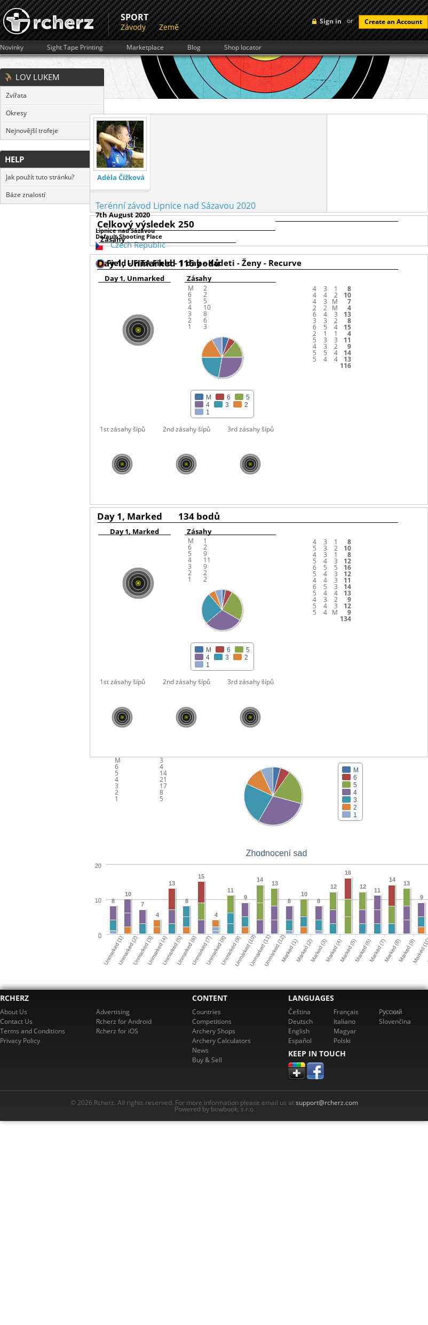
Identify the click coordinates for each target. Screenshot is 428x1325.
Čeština (299, 1011)
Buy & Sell (207, 1059)
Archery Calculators (221, 1040)
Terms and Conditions (32, 1031)
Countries (206, 1011)
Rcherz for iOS (117, 1031)
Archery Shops (213, 1031)
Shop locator (242, 47)
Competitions (212, 1021)
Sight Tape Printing (75, 47)
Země (169, 27)
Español (300, 1040)
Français (346, 1011)
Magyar (345, 1031)
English (299, 1031)
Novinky (11, 47)
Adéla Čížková (121, 177)
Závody (133, 27)
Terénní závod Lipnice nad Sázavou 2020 (176, 205)
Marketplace (145, 47)
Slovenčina (395, 1021)
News (200, 1050)
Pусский (390, 1011)
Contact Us (16, 1021)
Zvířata (16, 95)
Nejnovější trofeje (32, 130)
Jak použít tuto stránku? (40, 177)
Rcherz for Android (124, 1021)
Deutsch (300, 1021)
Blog (194, 47)
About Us (13, 1011)
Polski (342, 1040)
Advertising (113, 1011)
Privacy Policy (20, 1040)
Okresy (16, 112)
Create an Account (393, 21)
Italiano (344, 1021)
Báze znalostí (25, 194)
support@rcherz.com (327, 1102)
